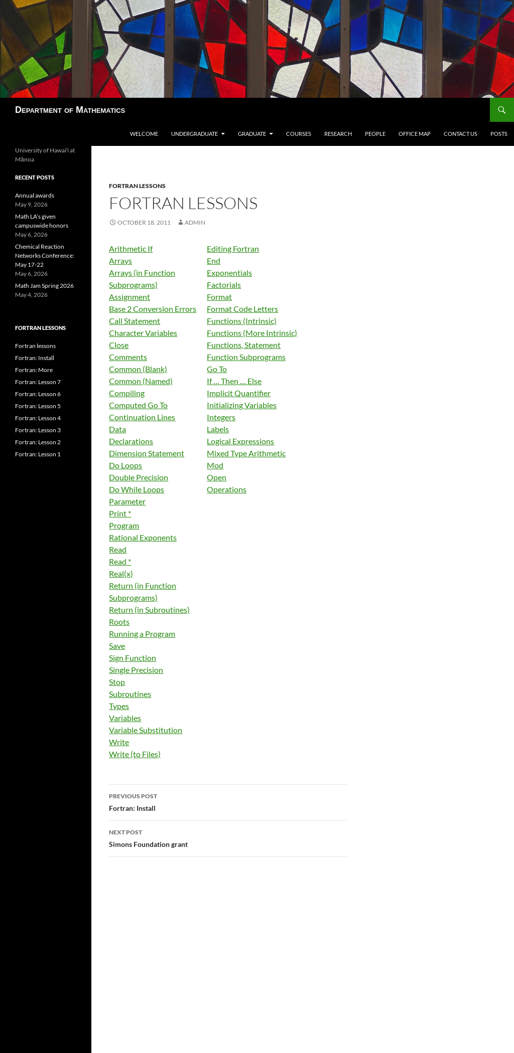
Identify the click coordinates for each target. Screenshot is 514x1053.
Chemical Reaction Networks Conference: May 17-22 (44, 255)
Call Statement (134, 320)
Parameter (127, 501)
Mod (215, 465)
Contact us (460, 133)
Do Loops (125, 465)
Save (117, 645)
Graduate (252, 133)
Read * (120, 561)
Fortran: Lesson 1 (38, 454)
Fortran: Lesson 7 (38, 382)
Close (118, 344)
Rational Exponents (143, 537)
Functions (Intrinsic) (242, 320)
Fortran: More (34, 370)
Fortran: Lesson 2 (38, 442)
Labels (218, 429)
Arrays (120, 260)
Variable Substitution (145, 730)
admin (195, 222)
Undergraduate (194, 133)
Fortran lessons (137, 186)
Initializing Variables (242, 405)
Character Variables (143, 332)
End (213, 260)
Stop (117, 681)
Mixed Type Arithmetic (246, 453)
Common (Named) (141, 381)
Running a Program (142, 633)
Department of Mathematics (70, 110)
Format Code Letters (242, 308)
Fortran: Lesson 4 (38, 418)
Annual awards (34, 195)
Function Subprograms (246, 357)
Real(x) (121, 573)
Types (119, 706)
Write (119, 742)
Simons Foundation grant (228, 837)
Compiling (127, 393)
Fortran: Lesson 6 (38, 394)
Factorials (224, 284)
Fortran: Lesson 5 (38, 406)
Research (338, 133)
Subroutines (130, 693)
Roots (119, 621)
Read (117, 549)
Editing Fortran (233, 248)
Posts (498, 133)
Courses (298, 133)
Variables (125, 718)
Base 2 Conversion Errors (152, 308)
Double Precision (138, 477)
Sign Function (132, 657)
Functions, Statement (244, 344)
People (375, 133)
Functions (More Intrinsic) (252, 332)
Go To (217, 369)
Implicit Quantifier (239, 393)
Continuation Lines (142, 417)
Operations (226, 489)
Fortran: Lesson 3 (38, 430)
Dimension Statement (146, 453)
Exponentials (229, 272)
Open (216, 477)
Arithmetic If (131, 248)
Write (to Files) (135, 754)
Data (117, 429)
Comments (128, 357)
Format (219, 296)
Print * (120, 513)
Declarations (131, 441)
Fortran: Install (228, 801)
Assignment (129, 296)
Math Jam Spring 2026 (44, 285)
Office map (415, 133)
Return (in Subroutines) (149, 609)
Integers (221, 417)
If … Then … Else (234, 381)
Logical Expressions (240, 441)
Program (124, 525)
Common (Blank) (138, 369)
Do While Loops (136, 489)
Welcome (144, 133)
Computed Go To (138, 405)
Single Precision (136, 669)
